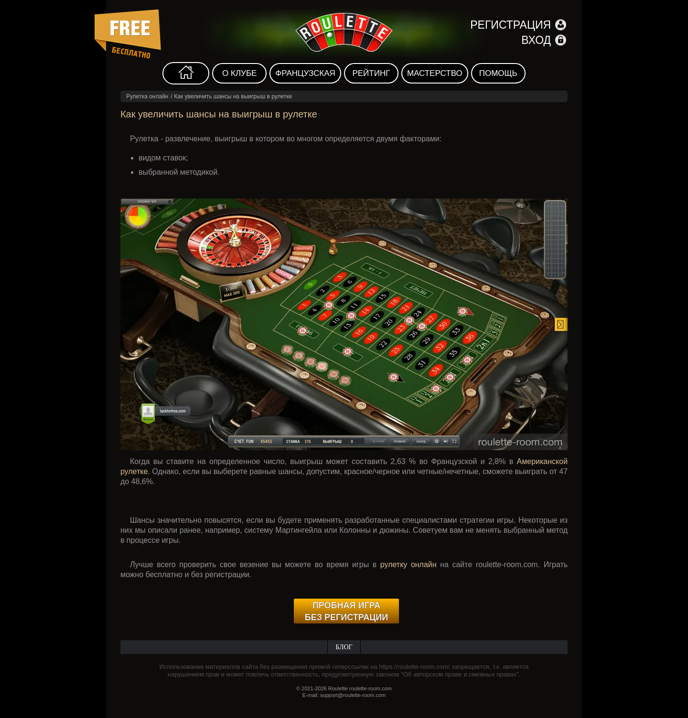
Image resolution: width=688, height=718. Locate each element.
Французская (305, 73)
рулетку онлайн (408, 564)
